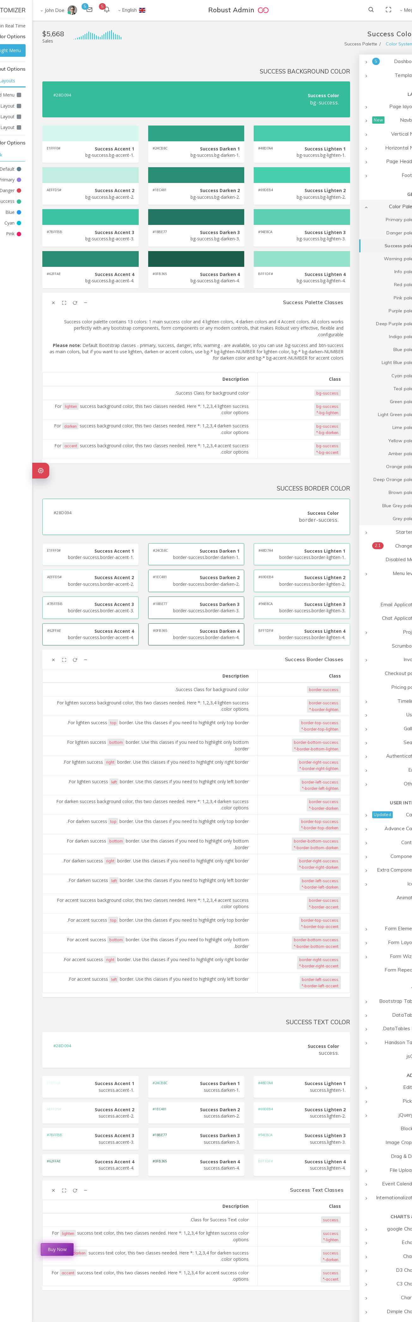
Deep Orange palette (363, 479)
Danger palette (370, 233)
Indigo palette (371, 336)
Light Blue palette (368, 362)
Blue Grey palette (368, 505)
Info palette (374, 271)
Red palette (373, 284)
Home (396, 44)
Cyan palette (372, 376)
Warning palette (368, 258)
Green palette (372, 401)
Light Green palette (365, 414)
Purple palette (371, 311)
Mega (378, 10)
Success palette (369, 246)
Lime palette (373, 427)
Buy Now (24, 1249)
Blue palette (373, 349)
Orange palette (370, 466)
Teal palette (373, 388)
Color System (367, 44)
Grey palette (373, 518)
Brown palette (371, 492)
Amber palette (371, 453)
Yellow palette (371, 441)
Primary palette (369, 219)
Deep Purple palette (364, 323)
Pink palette (373, 298)
